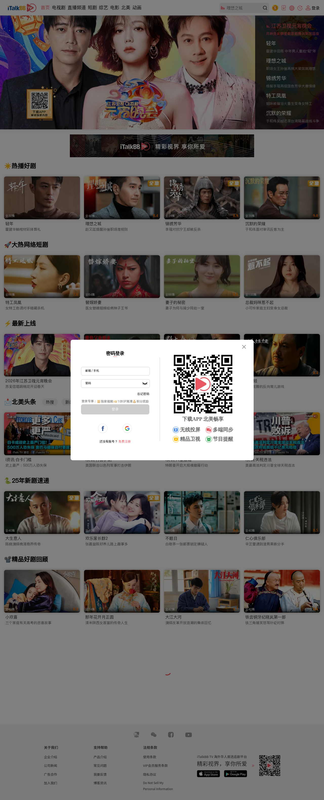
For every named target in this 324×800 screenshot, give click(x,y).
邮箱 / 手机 (92, 371)
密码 (88, 383)
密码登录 (115, 353)
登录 (115, 409)
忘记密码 (143, 394)
